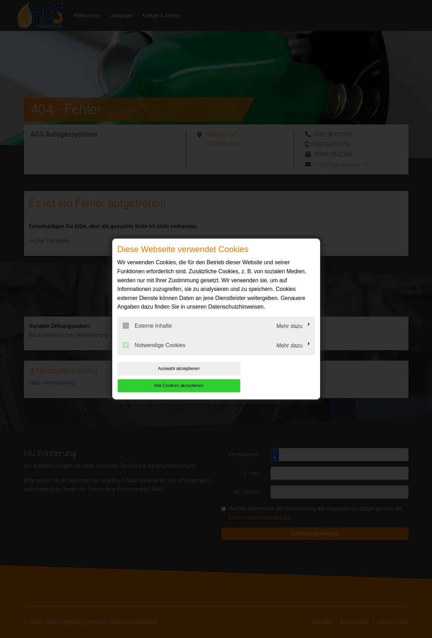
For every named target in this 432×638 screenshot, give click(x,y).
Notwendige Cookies (154, 353)
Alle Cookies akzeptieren (270, 377)
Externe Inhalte (147, 334)
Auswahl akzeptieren (162, 377)
